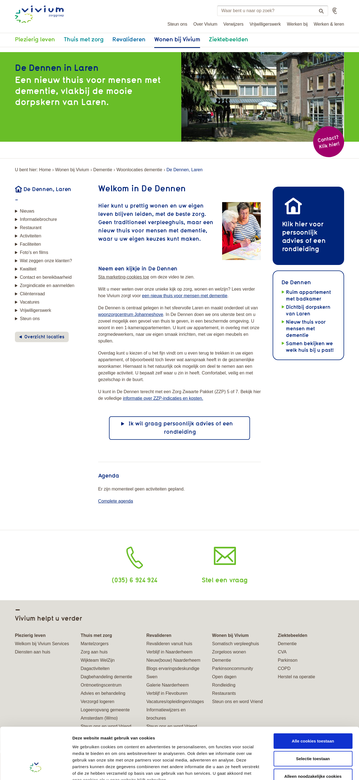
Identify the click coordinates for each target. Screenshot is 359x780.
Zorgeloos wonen (229, 652)
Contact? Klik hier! (328, 141)
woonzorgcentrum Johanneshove (130, 314)
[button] (335, 10)
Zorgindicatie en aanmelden (47, 285)
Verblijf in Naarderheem (169, 652)
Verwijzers (234, 24)
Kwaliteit (28, 269)
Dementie (102, 169)
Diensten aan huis (32, 652)
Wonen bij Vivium (177, 39)
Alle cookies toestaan (313, 695)
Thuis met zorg (83, 39)
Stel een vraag (225, 579)
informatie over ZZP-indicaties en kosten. (163, 398)
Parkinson (287, 660)
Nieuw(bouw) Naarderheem (173, 660)
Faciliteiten (30, 244)
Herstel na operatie (296, 676)
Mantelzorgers (94, 643)
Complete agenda (115, 501)
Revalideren (128, 39)
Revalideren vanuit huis (169, 643)
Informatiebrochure (38, 219)
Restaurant (30, 227)
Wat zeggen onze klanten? (46, 260)
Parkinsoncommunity (232, 668)
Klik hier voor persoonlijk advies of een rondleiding (304, 236)
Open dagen (224, 676)
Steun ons (177, 24)
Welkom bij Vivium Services (42, 643)
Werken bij (297, 24)
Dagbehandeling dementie (106, 676)
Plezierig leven (35, 39)
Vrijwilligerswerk (265, 24)
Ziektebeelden (228, 39)
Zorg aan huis (94, 652)
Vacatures (29, 302)
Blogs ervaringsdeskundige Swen (172, 672)
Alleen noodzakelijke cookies (313, 730)
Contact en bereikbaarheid (46, 277)
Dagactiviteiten (95, 668)
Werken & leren (329, 24)
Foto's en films (34, 252)
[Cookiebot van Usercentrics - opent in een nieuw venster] (36, 769)
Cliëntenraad (32, 293)
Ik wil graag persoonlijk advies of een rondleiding (181, 427)
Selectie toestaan (313, 713)
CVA (282, 652)
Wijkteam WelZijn (98, 660)
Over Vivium (205, 24)
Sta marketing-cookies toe (123, 277)
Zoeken (319, 11)
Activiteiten (30, 236)
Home (45, 169)
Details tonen (298, 769)
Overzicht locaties (44, 337)
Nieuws (27, 211)
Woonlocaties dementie (139, 169)
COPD (284, 668)
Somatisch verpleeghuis (235, 643)
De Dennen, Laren (47, 189)
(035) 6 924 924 (134, 579)
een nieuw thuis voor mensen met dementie (184, 295)
